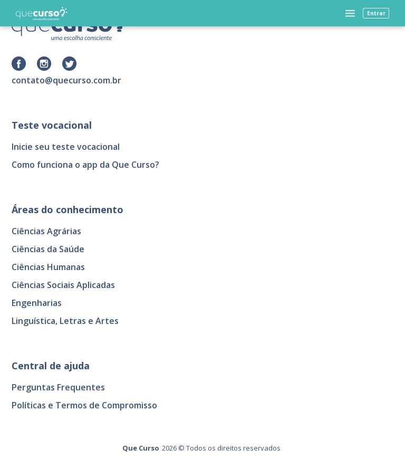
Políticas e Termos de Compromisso (84, 405)
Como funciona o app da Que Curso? (85, 164)
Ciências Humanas (48, 267)
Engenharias (37, 303)
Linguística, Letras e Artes (65, 321)
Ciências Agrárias (46, 231)
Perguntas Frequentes (58, 387)
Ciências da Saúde (48, 249)
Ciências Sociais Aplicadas (63, 285)
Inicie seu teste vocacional (66, 146)
